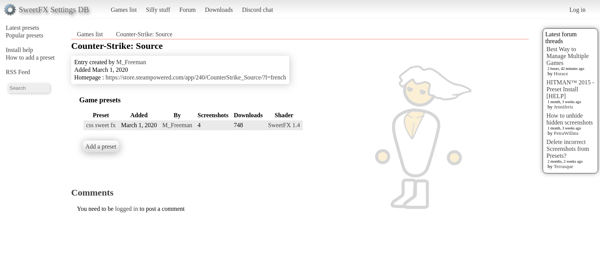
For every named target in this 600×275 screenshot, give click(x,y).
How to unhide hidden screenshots (569, 119)
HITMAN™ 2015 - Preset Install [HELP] (570, 89)
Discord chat (257, 9)
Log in (577, 9)
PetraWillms (566, 133)
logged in (126, 208)
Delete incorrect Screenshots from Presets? (567, 149)
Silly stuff (158, 9)
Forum (187, 9)
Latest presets (22, 27)
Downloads (219, 9)
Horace (561, 73)
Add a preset (100, 146)
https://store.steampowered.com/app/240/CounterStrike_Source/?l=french (196, 77)
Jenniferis (563, 107)
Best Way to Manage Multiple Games (567, 56)
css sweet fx (101, 125)
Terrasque (563, 166)
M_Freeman (131, 62)
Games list (124, 9)
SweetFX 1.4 (284, 125)
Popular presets (24, 35)
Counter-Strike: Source (144, 34)
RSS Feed (18, 72)
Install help (19, 50)
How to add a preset (30, 57)
